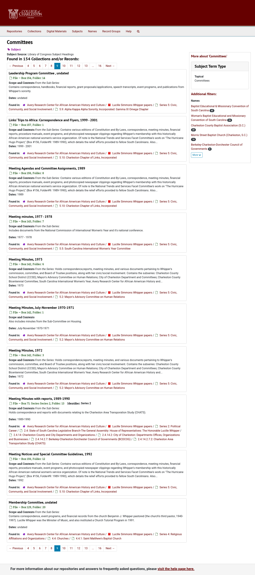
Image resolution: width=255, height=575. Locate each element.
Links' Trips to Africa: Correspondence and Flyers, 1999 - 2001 (53, 120)
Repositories (14, 31)
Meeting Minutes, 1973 (25, 259)
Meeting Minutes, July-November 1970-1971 (41, 307)
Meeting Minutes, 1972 (25, 350)
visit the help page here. (176, 569)
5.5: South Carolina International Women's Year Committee (94, 248)
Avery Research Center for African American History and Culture (66, 105)
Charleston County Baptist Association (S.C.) (218, 125)
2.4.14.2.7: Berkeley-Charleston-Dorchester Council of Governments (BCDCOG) (83, 439)
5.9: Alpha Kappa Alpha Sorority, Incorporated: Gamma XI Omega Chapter (103, 109)
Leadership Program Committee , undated (39, 73)
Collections (34, 31)
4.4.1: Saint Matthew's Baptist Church (98, 538)
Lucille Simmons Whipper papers (132, 105)
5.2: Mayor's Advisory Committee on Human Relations (92, 296)
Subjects (77, 31)
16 (99, 65)
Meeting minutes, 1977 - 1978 (30, 216)
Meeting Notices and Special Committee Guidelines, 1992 (50, 454)
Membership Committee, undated (33, 502)
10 (64, 65)
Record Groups (111, 31)
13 (86, 65)
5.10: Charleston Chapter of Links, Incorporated (88, 157)
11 (71, 65)
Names (92, 31)
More (197, 155)
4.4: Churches (60, 538)
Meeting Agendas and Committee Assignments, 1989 (47, 168)
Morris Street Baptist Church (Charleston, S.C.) (219, 135)
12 (78, 65)
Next (110, 65)
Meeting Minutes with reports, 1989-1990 (39, 398)
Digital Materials (57, 31)
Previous (16, 65)
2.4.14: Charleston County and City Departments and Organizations (54, 435)
